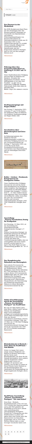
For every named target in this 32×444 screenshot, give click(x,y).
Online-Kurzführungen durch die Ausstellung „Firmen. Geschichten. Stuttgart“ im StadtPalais (14, 302)
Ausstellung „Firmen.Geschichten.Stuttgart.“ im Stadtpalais (18, 219)
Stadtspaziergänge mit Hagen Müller (14, 106)
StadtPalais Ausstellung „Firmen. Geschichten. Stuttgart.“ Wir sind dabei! (15, 397)
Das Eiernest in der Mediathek (12, 25)
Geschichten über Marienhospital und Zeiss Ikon (14, 131)
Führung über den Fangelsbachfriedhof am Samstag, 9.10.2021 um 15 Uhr (15, 69)
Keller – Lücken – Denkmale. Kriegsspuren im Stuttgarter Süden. (16, 178)
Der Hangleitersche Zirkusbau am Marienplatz (15, 261)
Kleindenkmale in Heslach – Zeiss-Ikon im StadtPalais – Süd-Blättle (16, 345)
